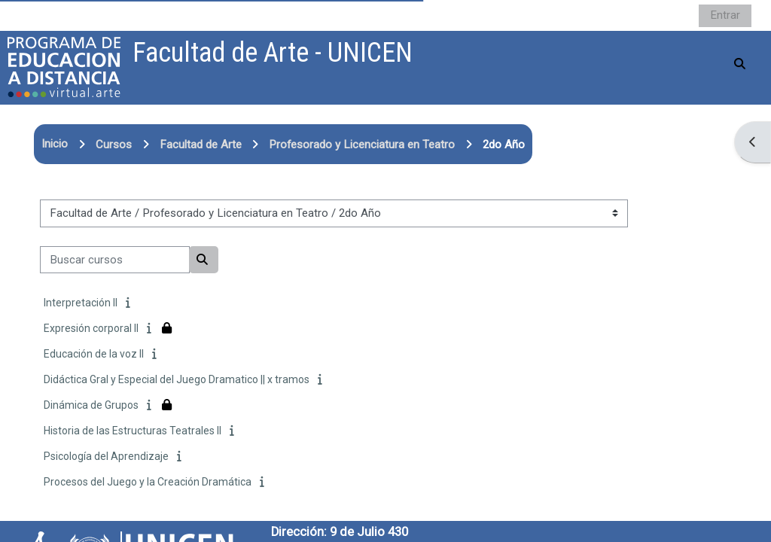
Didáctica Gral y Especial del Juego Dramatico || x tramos (176, 379)
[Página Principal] (64, 67)
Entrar (725, 15)
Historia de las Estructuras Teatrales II (132, 431)
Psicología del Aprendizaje (106, 456)
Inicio (54, 144)
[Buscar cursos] (115, 260)
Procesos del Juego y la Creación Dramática (147, 482)
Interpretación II (80, 303)
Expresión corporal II (91, 328)
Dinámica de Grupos (91, 405)
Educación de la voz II (94, 354)
